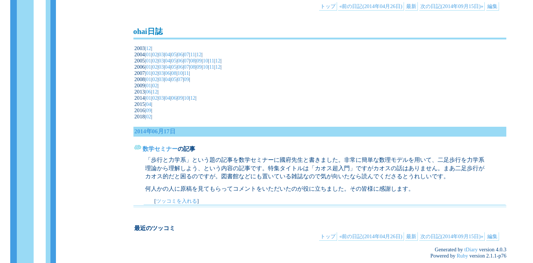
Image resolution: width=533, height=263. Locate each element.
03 (161, 54)
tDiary (471, 249)
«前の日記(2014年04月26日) (370, 6)
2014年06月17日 (155, 131)
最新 (411, 6)
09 (198, 61)
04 (167, 54)
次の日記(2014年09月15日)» (451, 6)
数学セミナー (160, 149)
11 (192, 54)
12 (148, 48)
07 (186, 54)
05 (173, 54)
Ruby (462, 256)
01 (148, 54)
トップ (328, 6)
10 (205, 61)
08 (192, 61)
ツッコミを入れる (176, 201)
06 (180, 54)
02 (154, 54)
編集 (492, 6)
